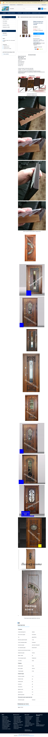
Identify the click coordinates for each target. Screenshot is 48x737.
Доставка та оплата (6, 25)
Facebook (37, 717)
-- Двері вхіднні (27, 721)
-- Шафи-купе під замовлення (6, 721)
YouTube (37, 718)
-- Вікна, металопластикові (29, 716)
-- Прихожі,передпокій (5, 722)
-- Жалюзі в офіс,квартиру (17, 716)
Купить (38, 33)
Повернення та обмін (6, 27)
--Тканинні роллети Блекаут (17, 727)
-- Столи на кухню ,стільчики (6, 728)
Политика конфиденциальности (29, 735)
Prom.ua (28, 734)
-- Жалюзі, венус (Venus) (17, 720)
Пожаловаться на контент (21, 735)
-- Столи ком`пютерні (5, 717)
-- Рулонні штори (15, 728)
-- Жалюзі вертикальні (16, 717)
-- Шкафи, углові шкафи (5, 720)
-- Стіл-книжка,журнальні (5, 726)
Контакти (37, 719)
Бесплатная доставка (36, 38)
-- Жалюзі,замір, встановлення (18, 721)
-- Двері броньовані (28, 722)
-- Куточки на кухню (5, 727)
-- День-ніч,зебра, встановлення (18, 724)
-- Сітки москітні (27, 720)
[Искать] (39, 9)
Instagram (37, 723)
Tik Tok (37, 722)
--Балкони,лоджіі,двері (28, 717)
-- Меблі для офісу (5, 716)
